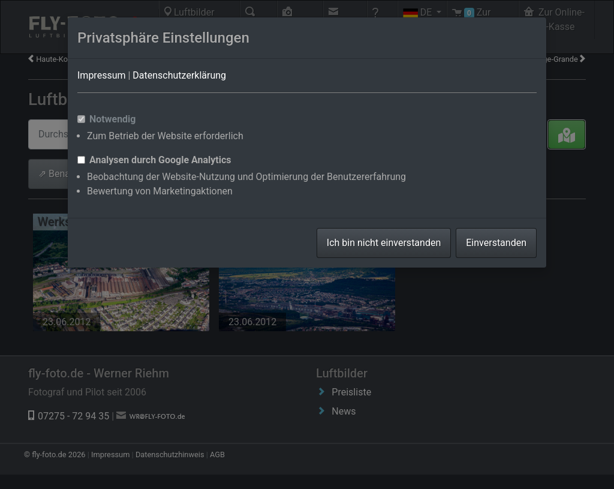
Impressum (101, 75)
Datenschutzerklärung (179, 75)
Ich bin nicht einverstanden (384, 242)
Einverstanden (496, 242)
